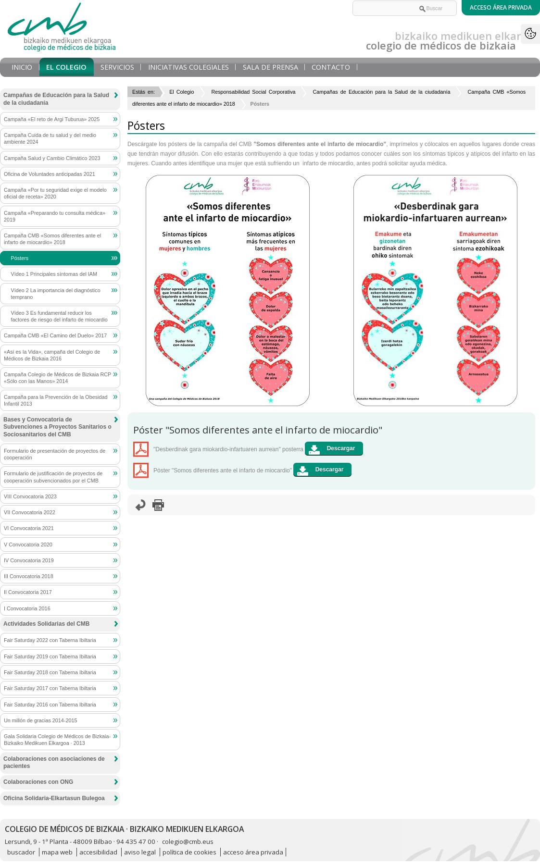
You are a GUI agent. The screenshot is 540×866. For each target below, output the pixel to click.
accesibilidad (98, 852)
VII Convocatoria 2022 (29, 512)
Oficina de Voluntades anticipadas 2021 (49, 174)
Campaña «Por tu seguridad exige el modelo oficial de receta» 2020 (55, 193)
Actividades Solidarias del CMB (46, 623)
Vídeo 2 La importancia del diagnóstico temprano (55, 293)
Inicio (22, 67)
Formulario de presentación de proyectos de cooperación (54, 454)
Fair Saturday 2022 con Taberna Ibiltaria (50, 640)
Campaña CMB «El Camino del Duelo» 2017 (55, 335)
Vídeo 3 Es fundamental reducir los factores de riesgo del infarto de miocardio (59, 316)
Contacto (331, 67)
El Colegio (66, 67)
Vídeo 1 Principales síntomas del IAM (54, 274)
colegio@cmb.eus (187, 841)
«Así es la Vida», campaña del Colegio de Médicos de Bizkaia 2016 (52, 355)
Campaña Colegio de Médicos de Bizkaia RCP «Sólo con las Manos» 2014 (57, 377)
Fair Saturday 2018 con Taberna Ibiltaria (50, 672)
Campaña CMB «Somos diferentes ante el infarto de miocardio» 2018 (52, 239)
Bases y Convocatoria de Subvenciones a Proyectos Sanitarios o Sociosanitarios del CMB (57, 427)
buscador (21, 852)
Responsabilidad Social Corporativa (253, 92)
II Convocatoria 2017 (28, 592)
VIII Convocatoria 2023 (30, 496)
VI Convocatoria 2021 (29, 528)
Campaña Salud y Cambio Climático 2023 (52, 158)
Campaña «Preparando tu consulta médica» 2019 (54, 216)
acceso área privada (253, 852)
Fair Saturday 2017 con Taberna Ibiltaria (50, 688)
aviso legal (140, 852)
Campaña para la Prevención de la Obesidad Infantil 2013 (55, 400)
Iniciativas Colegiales (188, 67)
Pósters (20, 258)
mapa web (57, 852)
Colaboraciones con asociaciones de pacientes (54, 762)
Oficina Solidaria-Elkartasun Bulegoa (54, 798)
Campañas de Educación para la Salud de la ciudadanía (382, 92)
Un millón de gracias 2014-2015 (40, 720)
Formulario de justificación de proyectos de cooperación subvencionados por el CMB (53, 476)
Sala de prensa (270, 67)
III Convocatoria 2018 (28, 576)
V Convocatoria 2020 (28, 544)
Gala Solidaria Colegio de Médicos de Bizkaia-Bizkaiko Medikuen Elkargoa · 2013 (57, 739)
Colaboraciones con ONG (38, 782)
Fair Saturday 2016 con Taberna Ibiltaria (50, 704)
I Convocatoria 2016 (27, 608)
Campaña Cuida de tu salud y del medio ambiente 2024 (50, 138)
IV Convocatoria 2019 (29, 560)
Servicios (117, 67)
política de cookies (189, 852)
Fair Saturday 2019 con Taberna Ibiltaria (50, 656)
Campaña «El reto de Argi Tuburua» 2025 (52, 119)
